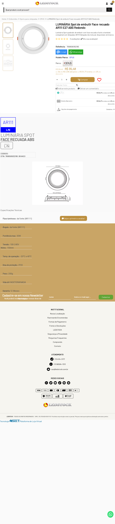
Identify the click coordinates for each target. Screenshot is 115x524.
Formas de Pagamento (57, 322)
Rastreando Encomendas (57, 318)
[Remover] (57, 79)
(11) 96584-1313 (57, 364)
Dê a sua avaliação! (89, 39)
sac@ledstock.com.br (57, 369)
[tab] (85, 94)
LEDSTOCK (57, 330)
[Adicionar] (66, 79)
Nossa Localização (57, 314)
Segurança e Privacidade (57, 334)
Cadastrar (106, 297)
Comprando (57, 342)
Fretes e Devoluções (57, 326)
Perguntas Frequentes (58, 338)
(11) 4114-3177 (57, 359)
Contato (57, 346)
